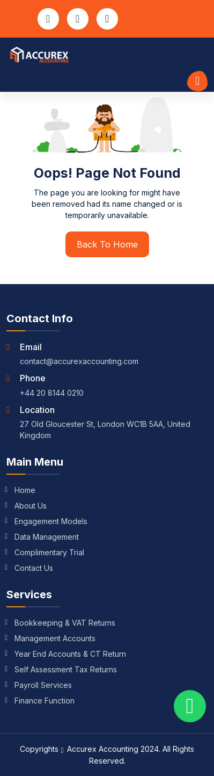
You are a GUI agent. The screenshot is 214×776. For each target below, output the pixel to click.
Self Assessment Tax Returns (61, 669)
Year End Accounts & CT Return (66, 653)
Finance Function (40, 700)
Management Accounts (50, 638)
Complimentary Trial (45, 552)
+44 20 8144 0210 (52, 392)
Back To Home (107, 244)
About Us (26, 505)
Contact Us (29, 567)
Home (20, 490)
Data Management (42, 536)
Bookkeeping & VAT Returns (60, 622)
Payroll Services (39, 685)
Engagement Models (46, 521)
